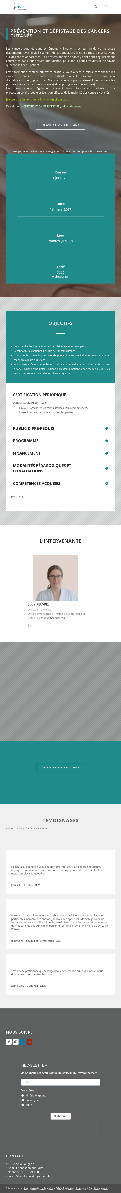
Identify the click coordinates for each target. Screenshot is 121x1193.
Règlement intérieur (74, 1188)
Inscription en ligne (61, 125)
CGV (58, 1188)
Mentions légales (99, 1188)
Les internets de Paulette (38, 1188)
